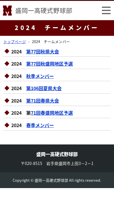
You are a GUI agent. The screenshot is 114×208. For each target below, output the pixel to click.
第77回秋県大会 (42, 51)
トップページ (14, 41)
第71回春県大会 (42, 100)
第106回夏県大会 (44, 88)
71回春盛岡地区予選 (52, 112)
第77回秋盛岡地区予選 (49, 63)
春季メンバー (40, 125)
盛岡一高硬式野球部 (37, 11)
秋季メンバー (40, 76)
